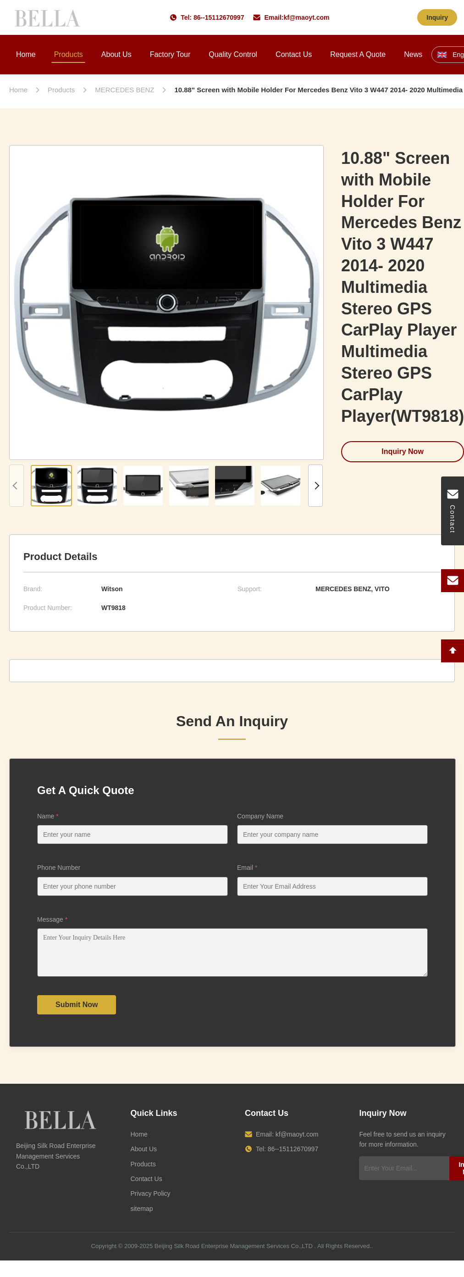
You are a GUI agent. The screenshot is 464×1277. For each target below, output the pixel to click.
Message (52, 919)
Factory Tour (170, 54)
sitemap (141, 1215)
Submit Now (76, 1011)
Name (48, 816)
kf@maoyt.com (306, 17)
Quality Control (233, 54)
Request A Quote (358, 54)
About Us (116, 54)
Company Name (260, 816)
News (413, 54)
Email (247, 867)
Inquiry (437, 17)
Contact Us (294, 54)
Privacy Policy (150, 1200)
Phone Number (58, 867)
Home (26, 54)
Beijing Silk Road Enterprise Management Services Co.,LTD (234, 1252)
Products (68, 54)
